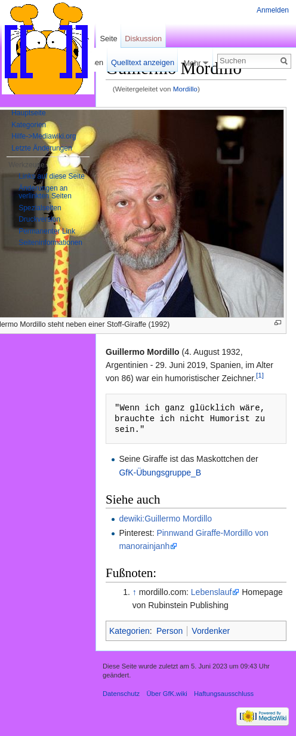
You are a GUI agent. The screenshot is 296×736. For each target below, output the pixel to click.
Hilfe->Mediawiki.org (43, 136)
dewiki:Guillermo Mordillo (165, 518)
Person (169, 631)
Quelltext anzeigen (142, 62)
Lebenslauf (211, 592)
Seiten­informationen (50, 242)
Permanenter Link (46, 231)
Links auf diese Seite (51, 176)
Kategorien (129, 631)
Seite (108, 38)
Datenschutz (121, 693)
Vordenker (211, 631)
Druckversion (39, 219)
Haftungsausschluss (224, 693)
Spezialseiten (39, 208)
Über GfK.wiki (166, 693)
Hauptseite (28, 113)
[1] (260, 375)
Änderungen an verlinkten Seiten (45, 192)
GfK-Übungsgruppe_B (160, 472)
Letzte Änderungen (41, 148)
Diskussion (143, 38)
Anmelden (273, 10)
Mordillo (185, 89)
